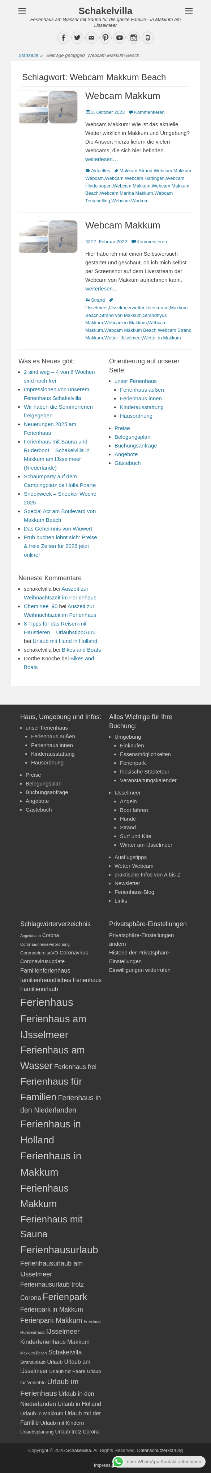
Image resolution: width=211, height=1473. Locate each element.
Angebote (126, 454)
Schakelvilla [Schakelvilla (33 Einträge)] (65, 1352)
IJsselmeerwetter (127, 307)
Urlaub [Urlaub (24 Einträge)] (55, 1362)
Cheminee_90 (40, 606)
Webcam (114, 178)
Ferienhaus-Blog (134, 892)
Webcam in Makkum (125, 322)
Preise (122, 428)
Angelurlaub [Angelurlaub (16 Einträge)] (30, 935)
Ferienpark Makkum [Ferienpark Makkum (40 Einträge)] (51, 1320)
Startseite (30, 55)
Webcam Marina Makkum (126, 193)
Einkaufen (132, 745)
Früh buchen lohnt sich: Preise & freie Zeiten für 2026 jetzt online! (60, 546)
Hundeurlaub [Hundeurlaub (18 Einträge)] (32, 1332)
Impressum (105, 1465)
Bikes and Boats (81, 650)
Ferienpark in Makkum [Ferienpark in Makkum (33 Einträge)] (51, 1309)
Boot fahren (134, 810)
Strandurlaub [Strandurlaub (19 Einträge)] (33, 1362)
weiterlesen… (101, 159)
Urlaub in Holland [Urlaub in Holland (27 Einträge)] (79, 1404)
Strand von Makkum (121, 315)
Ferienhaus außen (142, 390)
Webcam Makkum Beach (130, 330)
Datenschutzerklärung (160, 1450)
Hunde (128, 819)
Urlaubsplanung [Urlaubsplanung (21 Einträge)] (36, 1432)
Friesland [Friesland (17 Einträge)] (92, 1321)
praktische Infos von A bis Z (148, 874)
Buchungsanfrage (136, 445)
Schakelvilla (106, 10)
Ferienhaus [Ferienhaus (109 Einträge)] (46, 1002)
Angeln (128, 801)
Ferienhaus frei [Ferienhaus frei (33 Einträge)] (75, 1066)
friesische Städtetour (144, 771)
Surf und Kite (135, 836)
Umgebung (128, 737)
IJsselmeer (128, 792)
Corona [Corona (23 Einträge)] (50, 935)
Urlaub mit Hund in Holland (65, 641)
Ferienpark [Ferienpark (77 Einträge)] (65, 1297)
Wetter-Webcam (134, 866)
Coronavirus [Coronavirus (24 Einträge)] (74, 953)
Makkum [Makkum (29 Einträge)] (78, 1341)
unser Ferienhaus (136, 381)
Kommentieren (149, 112)
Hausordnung (136, 416)
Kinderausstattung (142, 407)
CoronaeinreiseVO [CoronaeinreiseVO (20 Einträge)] (39, 953)
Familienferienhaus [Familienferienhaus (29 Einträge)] (45, 970)
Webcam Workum (129, 200)
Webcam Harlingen (144, 178)
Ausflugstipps (131, 857)
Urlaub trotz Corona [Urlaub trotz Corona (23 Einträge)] (77, 1432)
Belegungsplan (132, 437)
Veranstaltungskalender (148, 780)
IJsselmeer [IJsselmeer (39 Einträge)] (63, 1331)
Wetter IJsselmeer (123, 338)
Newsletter (127, 883)
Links (121, 901)
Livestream (157, 307)
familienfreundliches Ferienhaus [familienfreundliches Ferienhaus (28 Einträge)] (61, 980)
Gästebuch (128, 463)
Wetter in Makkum (162, 338)
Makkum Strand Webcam (146, 170)
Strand (98, 300)
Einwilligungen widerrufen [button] (140, 970)
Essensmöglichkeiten (145, 754)
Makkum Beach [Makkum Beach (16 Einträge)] (33, 1353)
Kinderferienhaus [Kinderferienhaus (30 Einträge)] (43, 1341)
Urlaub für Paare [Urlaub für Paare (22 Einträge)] (67, 1371)
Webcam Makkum (122, 95)
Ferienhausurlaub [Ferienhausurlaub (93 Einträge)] (59, 1249)
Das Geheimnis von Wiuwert (58, 528)
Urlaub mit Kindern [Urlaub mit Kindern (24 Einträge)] (62, 1423)
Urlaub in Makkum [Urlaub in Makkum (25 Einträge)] (41, 1413)
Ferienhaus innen (141, 398)
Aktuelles (100, 170)
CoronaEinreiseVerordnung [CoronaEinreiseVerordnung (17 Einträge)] (45, 944)
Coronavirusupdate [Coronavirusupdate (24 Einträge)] (42, 961)
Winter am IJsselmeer (146, 845)
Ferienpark (133, 763)
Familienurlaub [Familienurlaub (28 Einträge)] (39, 989)
